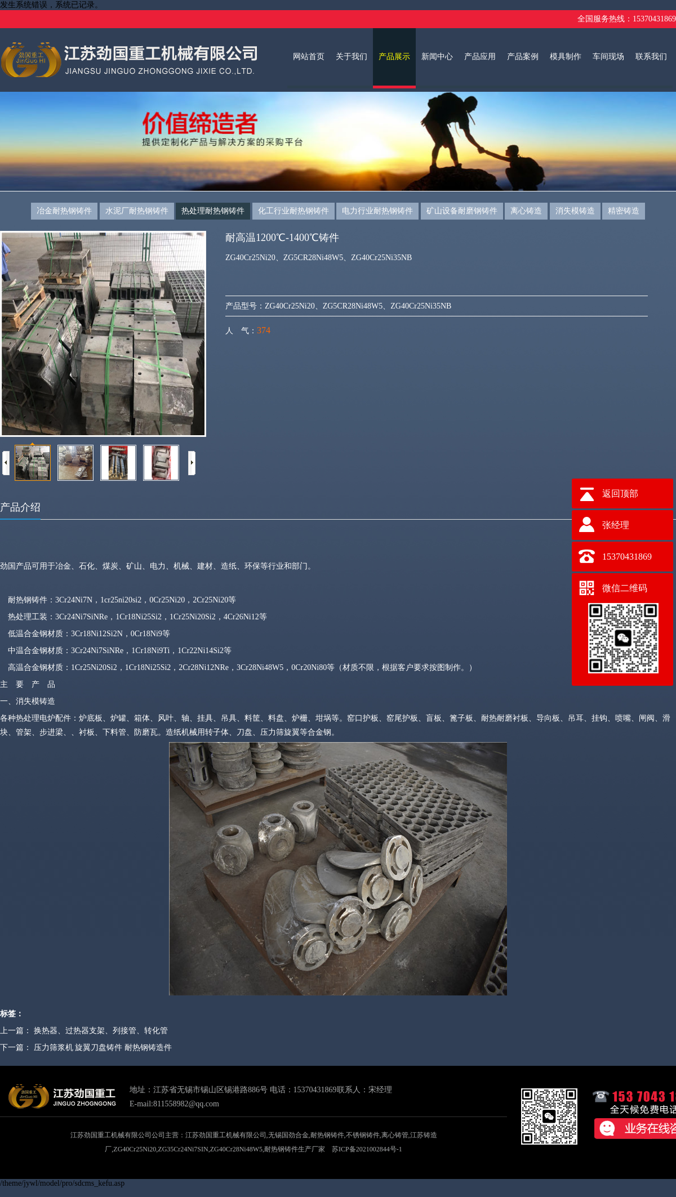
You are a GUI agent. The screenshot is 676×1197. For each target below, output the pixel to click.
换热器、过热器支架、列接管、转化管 (101, 1030)
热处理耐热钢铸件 (212, 211)
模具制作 (565, 56)
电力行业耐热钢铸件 (377, 211)
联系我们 (651, 56)
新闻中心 (437, 56)
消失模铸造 (575, 211)
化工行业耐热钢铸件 (293, 211)
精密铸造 (623, 211)
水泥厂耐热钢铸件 (136, 211)
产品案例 (523, 56)
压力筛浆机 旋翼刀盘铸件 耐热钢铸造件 (103, 1047)
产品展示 (394, 56)
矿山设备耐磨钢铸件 (461, 211)
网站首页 (308, 56)
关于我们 (351, 56)
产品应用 (480, 56)
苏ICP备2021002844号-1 (367, 1149)
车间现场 (608, 56)
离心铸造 (526, 211)
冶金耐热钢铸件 (64, 211)
